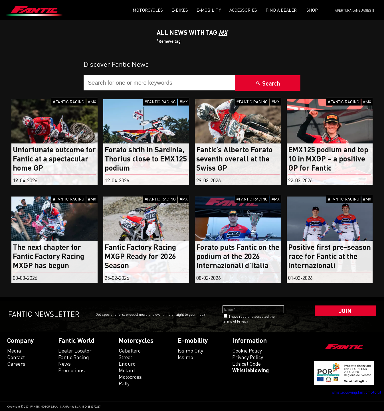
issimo (185, 357)
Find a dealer (281, 10)
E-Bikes (179, 10)
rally (124, 383)
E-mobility (209, 10)
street (125, 357)
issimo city (190, 350)
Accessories (243, 10)
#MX (92, 101)
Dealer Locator (75, 350)
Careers (16, 364)
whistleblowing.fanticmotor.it (356, 392)
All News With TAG (192, 32)
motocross (130, 377)
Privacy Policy (247, 357)
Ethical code (246, 364)
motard (127, 370)
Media (14, 350)
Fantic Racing (73, 357)
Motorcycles (148, 10)
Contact (16, 357)
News (64, 364)
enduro (127, 364)
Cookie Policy (247, 350)
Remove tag (169, 41)
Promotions (71, 370)
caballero (130, 350)
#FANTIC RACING (68, 101)
